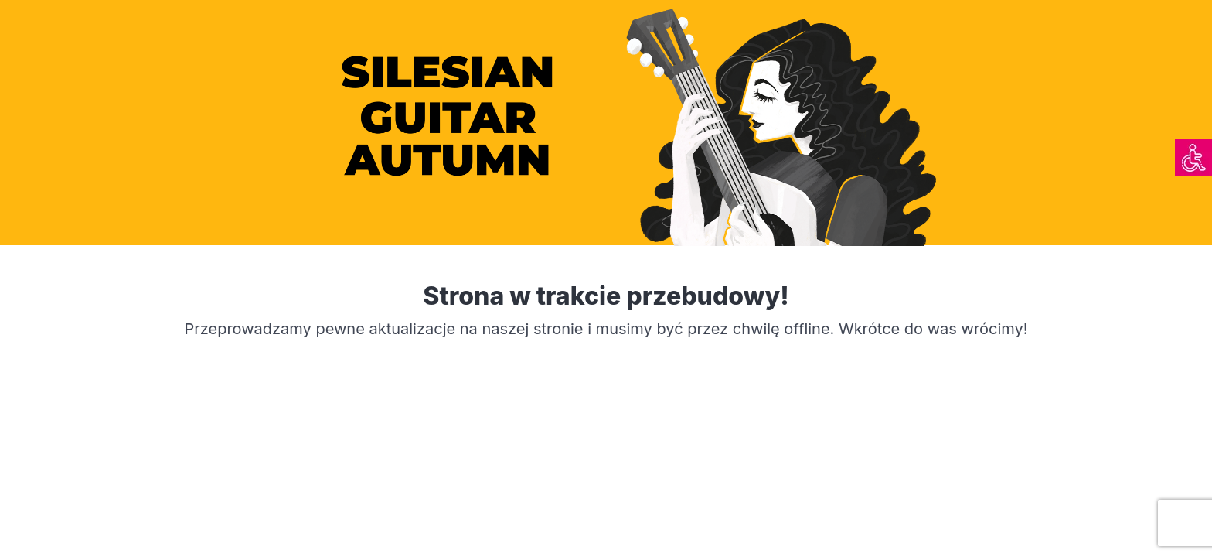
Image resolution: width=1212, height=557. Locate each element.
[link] (1193, 157)
